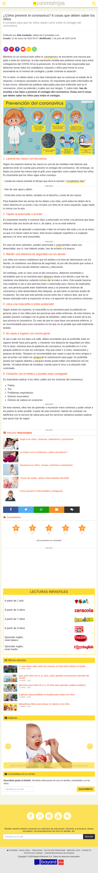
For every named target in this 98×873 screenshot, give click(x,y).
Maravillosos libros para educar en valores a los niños (44, 704)
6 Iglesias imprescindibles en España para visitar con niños (47, 694)
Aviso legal (24, 850)
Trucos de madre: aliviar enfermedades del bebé (44, 478)
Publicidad (37, 850)
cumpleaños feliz (75, 181)
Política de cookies (33, 853)
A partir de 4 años (15, 609)
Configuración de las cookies (59, 853)
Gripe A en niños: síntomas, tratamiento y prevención (47, 439)
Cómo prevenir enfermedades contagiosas (41, 491)
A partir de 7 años (15, 619)
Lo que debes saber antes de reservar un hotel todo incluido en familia (52, 666)
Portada (12, 850)
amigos (37, 357)
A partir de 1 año (14, 600)
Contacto (86, 850)
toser (59, 245)
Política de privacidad (54, 850)
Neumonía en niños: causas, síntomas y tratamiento (46, 465)
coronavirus (50, 56)
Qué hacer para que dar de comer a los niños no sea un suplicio (49, 765)
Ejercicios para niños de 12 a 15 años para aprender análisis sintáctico (52, 685)
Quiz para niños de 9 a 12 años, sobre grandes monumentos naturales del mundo (54, 676)
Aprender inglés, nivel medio (14, 648)
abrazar (48, 276)
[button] (8, 746)
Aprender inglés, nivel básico (14, 639)
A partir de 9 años (15, 628)
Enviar (89, 836)
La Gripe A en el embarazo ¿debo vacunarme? (43, 452)
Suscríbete (86, 789)
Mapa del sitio (73, 850)
